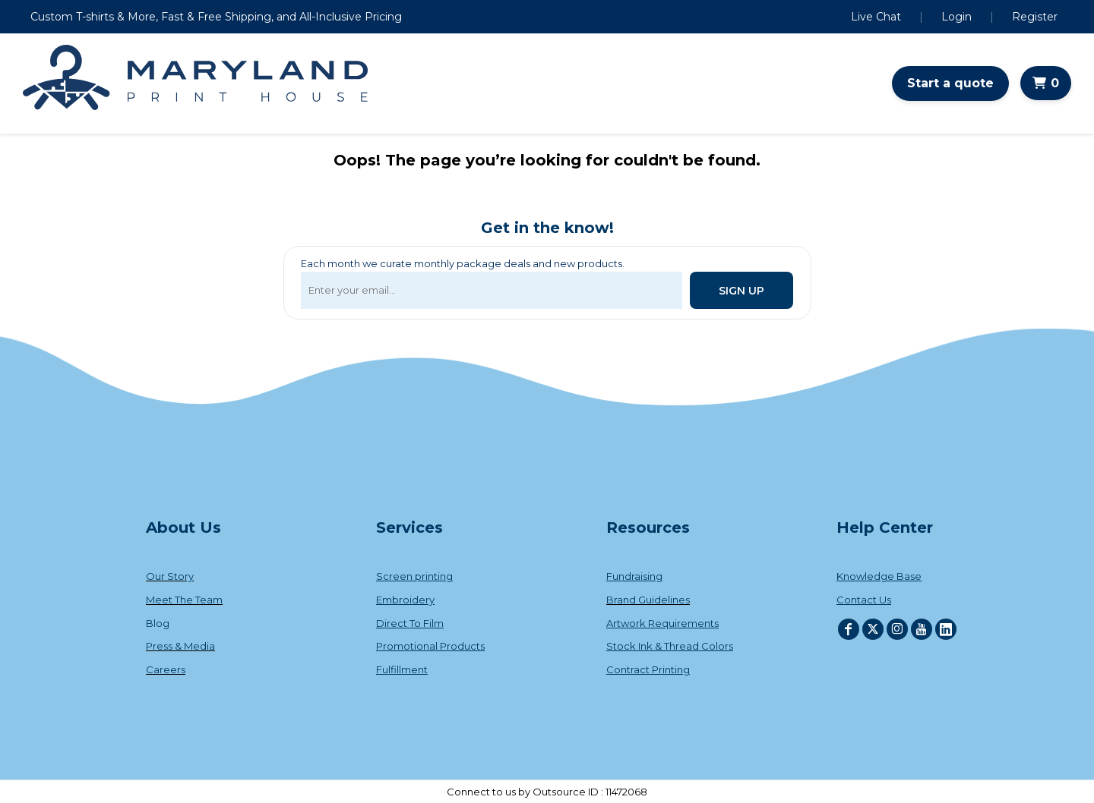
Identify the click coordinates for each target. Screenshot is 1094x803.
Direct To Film (410, 623)
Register (1035, 17)
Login (956, 17)
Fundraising (634, 576)
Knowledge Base (879, 576)
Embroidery (405, 600)
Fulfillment (402, 669)
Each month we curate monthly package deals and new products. (462, 263)
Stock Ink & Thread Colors (669, 646)
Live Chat (876, 17)
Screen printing (414, 576)
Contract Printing (648, 669)
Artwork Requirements (662, 623)
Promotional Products (430, 646)
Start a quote (950, 83)
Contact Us (863, 600)
